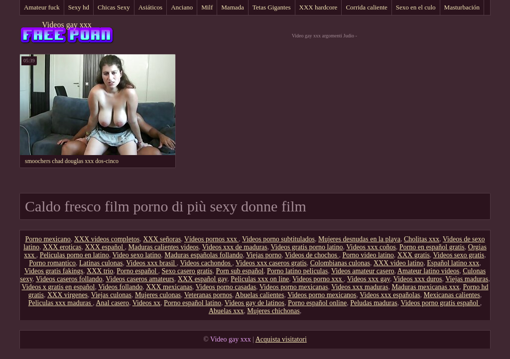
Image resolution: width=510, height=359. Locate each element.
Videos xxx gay (368, 279)
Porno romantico (52, 263)
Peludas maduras (373, 303)
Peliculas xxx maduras (60, 303)
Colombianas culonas (340, 263)
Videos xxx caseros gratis (271, 263)
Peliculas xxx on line (260, 279)
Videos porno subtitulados (278, 239)
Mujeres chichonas (273, 311)
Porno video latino (367, 255)
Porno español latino (192, 303)
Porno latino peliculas (297, 271)
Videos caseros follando (69, 279)
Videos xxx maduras (359, 287)
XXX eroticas (62, 247)
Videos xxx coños (370, 247)
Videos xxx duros (417, 279)
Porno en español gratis (432, 247)
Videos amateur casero (362, 271)
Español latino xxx (453, 263)
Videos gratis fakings (53, 271)
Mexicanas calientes (452, 295)
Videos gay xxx (66, 24)
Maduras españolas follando (203, 255)
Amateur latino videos (428, 271)
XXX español (105, 247)
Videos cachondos (206, 263)
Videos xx (146, 303)
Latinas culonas (101, 263)
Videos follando (120, 287)
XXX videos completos (106, 239)
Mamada (232, 7)
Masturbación (462, 7)
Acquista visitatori (281, 339)
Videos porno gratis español (440, 303)
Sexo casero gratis (187, 271)
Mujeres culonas (158, 295)
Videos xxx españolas (390, 295)
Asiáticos (150, 7)
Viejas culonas (111, 295)
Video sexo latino (136, 255)
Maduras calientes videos (163, 247)
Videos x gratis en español (58, 287)
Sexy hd (78, 7)
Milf (207, 7)
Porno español (137, 271)
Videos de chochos (312, 255)
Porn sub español (239, 271)
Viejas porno (263, 255)
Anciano (182, 7)
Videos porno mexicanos (321, 295)
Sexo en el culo (416, 7)
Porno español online (317, 303)
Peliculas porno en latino (74, 255)
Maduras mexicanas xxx (425, 287)
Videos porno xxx (318, 279)
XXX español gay (202, 279)
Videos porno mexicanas (293, 287)
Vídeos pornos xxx (211, 239)
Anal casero (112, 303)
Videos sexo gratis (459, 255)
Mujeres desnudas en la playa (359, 239)
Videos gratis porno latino (307, 247)
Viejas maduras (466, 279)
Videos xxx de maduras (234, 247)
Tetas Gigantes (272, 7)
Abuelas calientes (259, 295)
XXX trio (100, 271)
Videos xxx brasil (151, 263)
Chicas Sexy (114, 7)
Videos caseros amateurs (140, 279)
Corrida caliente (366, 7)
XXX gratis (413, 255)
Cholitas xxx (421, 239)
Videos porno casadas (226, 287)
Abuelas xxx (226, 311)
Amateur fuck (42, 7)
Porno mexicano (47, 239)
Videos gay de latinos (254, 303)
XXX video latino (398, 263)
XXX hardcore (318, 7)
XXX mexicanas (169, 287)
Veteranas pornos (208, 295)
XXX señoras (162, 239)
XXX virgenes (67, 295)
